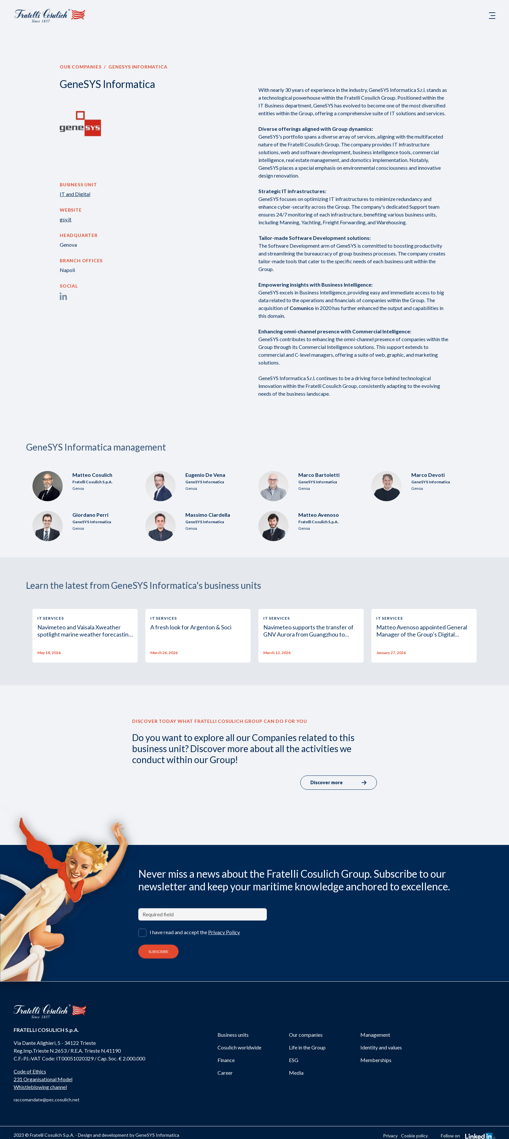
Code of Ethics (30, 1071)
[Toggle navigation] (492, 15)
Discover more (338, 783)
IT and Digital (75, 194)
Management (375, 1035)
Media (296, 1073)
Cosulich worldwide (239, 1047)
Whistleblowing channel (40, 1087)
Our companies (80, 66)
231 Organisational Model (43, 1079)
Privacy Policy (224, 932)
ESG (293, 1060)
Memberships (375, 1060)
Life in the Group (307, 1047)
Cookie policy (414, 1135)
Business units (233, 1035)
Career (225, 1073)
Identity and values (381, 1047)
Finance (226, 1060)
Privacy (390, 1135)
